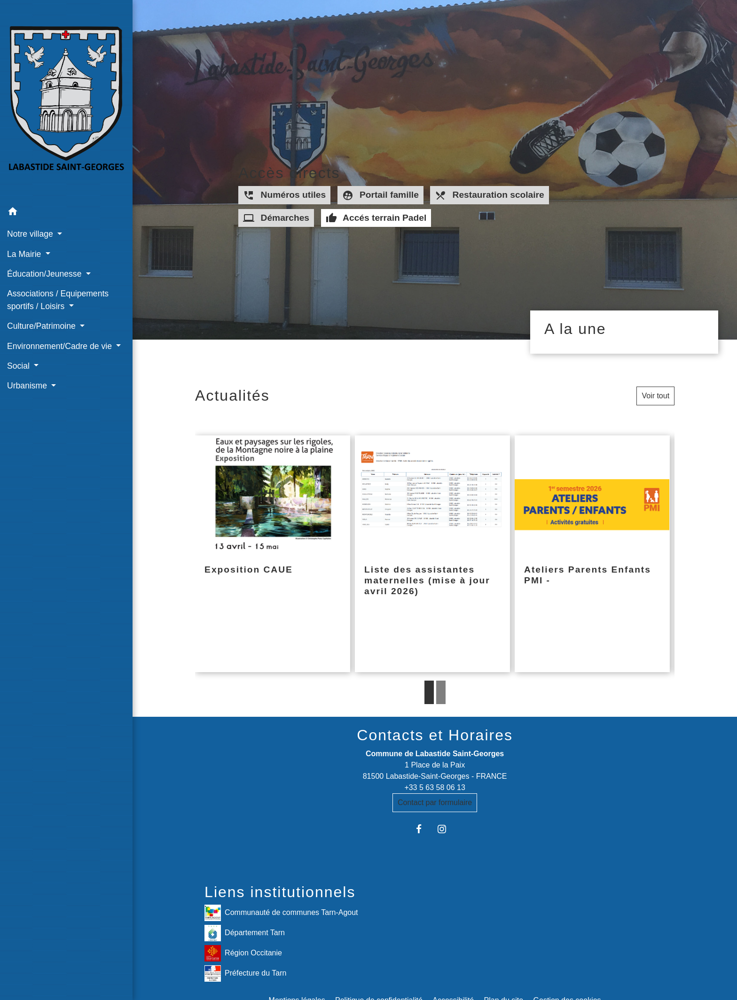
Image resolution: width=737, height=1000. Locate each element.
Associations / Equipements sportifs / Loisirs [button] (58, 299)
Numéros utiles (284, 195)
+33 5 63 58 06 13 (434, 787)
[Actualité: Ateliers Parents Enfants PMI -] (592, 554)
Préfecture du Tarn (245, 973)
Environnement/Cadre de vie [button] (60, 346)
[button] (66, 213)
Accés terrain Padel (376, 218)
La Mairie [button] (25, 254)
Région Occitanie (243, 953)
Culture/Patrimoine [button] (42, 326)
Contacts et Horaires (435, 735)
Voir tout (655, 396)
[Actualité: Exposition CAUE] (272, 554)
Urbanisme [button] (28, 385)
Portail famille (380, 195)
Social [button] (19, 366)
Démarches (276, 218)
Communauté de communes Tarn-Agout (281, 913)
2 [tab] (441, 692)
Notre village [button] (31, 234)
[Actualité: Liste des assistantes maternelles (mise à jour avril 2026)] (432, 554)
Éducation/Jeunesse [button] (45, 274)
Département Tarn (244, 933)
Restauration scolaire (489, 195)
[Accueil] (66, 101)
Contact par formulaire (435, 802)
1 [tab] (429, 692)
